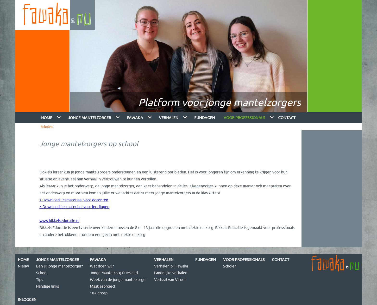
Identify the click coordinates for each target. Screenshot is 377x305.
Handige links (47, 286)
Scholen (47, 127)
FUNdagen (204, 117)
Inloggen (27, 299)
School (41, 273)
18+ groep (98, 293)
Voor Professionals (244, 117)
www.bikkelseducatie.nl (59, 220)
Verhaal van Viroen (170, 279)
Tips (39, 279)
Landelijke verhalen (170, 273)
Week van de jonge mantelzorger (118, 279)
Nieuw (23, 266)
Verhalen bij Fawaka (171, 266)
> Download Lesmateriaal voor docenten (73, 200)
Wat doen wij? (102, 266)
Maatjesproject (102, 286)
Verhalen (168, 117)
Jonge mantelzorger (89, 117)
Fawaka (135, 117)
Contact (286, 117)
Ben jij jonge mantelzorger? (59, 266)
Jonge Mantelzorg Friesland (114, 273)
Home (46, 117)
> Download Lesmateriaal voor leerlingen (74, 206)
